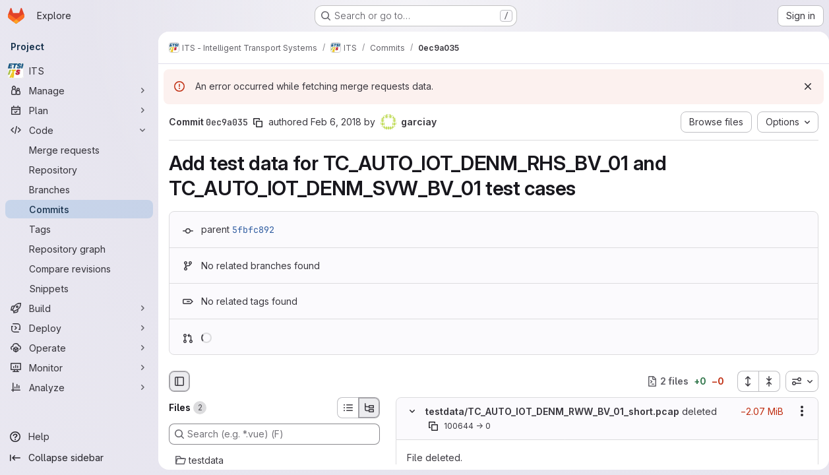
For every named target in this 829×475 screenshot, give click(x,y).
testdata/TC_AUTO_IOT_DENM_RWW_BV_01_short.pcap (552, 411)
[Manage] (79, 90)
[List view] (347, 407)
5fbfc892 (253, 230)
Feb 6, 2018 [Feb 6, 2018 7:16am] (336, 121)
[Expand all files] (742, 381)
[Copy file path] (433, 426)
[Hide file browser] (179, 381)
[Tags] (79, 229)
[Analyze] (79, 387)
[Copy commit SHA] (258, 123)
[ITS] (79, 70)
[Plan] (79, 110)
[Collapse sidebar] (79, 458)
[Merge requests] (79, 150)
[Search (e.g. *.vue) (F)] (274, 434)
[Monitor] (79, 367)
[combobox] (796, 381)
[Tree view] (369, 407)
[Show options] (797, 411)
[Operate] (79, 347)
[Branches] (79, 189)
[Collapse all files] (764, 381)
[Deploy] (79, 328)
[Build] (79, 308)
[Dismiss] (803, 86)
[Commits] (79, 209)
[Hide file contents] (412, 411)
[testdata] (274, 460)
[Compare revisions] (79, 268)
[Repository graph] (79, 248)
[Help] (79, 437)
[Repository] (79, 169)
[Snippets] (79, 288)
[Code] (79, 130)
